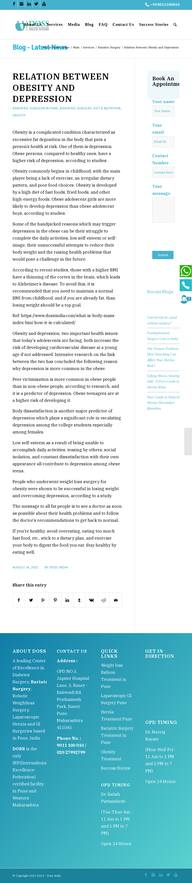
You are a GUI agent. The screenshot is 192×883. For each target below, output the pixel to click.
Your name (163, 101)
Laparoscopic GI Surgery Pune (116, 699)
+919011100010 (162, 4)
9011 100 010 (70, 745)
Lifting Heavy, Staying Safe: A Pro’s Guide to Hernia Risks (163, 381)
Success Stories (115, 768)
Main (76, 47)
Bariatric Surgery (109, 47)
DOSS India (58, 567)
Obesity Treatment (111, 755)
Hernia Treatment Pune (116, 715)
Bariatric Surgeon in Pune (35, 108)
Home (66, 47)
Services (88, 47)
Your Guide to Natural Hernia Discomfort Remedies (163, 402)
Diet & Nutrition (106, 108)
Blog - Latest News (39, 47)
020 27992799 (71, 752)
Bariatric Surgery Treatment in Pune (117, 735)
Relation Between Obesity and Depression (60, 87)
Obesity (19, 115)
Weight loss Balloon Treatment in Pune (113, 676)
